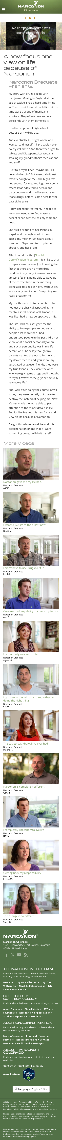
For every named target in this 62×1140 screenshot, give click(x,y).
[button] (31, 1091)
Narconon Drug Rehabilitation (20, 982)
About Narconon (12, 1009)
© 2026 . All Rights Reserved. (23, 1102)
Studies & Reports (13, 1016)
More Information (13, 1036)
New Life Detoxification (32, 985)
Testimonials (19, 989)
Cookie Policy (24, 1104)
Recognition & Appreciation (34, 1012)
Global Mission (33, 1009)
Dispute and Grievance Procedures (34, 1106)
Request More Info (26, 1039)
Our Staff (23, 1065)
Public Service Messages (30, 1043)
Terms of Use (37, 1104)
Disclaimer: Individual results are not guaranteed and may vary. (30, 1109)
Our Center (9, 1065)
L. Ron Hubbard (34, 1016)
